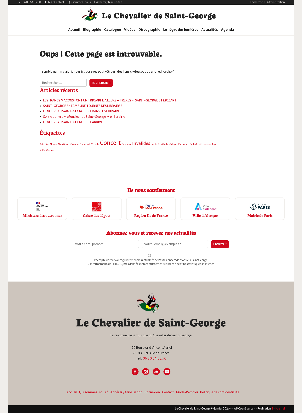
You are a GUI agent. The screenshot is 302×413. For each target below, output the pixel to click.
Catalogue (112, 29)
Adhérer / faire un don (109, 2)
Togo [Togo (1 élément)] (214, 144)
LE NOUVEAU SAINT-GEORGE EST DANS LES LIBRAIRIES (82, 111)
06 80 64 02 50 (154, 358)
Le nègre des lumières (180, 29)
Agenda (227, 29)
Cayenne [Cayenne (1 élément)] (74, 144)
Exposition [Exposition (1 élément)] (127, 144)
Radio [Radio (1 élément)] (193, 144)
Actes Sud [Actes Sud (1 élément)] (44, 144)
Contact (168, 392)
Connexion (152, 392)
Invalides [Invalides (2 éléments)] (141, 143)
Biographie (92, 29)
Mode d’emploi (187, 392)
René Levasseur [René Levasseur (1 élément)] (203, 144)
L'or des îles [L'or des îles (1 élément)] (156, 144)
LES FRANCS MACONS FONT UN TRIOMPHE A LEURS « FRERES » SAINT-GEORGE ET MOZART (109, 100)
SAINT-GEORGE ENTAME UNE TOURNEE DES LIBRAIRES (82, 106)
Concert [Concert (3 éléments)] (110, 142)
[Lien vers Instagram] (145, 371)
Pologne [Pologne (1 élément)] (174, 144)
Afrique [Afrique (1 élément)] (53, 144)
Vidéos (129, 29)
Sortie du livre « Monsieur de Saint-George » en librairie (84, 116)
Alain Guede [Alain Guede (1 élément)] (64, 144)
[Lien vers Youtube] (166, 371)
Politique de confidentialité (219, 392)
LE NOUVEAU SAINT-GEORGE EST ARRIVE (73, 122)
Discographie (149, 29)
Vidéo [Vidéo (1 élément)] (42, 150)
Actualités (209, 29)
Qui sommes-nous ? (80, 2)
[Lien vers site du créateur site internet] (278, 408)
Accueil (74, 29)
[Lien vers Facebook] (135, 371)
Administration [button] (276, 2)
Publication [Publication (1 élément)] (183, 144)
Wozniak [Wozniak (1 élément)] (50, 150)
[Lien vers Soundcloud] (156, 371)
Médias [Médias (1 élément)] (165, 144)
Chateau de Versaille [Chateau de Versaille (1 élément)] (90, 144)
